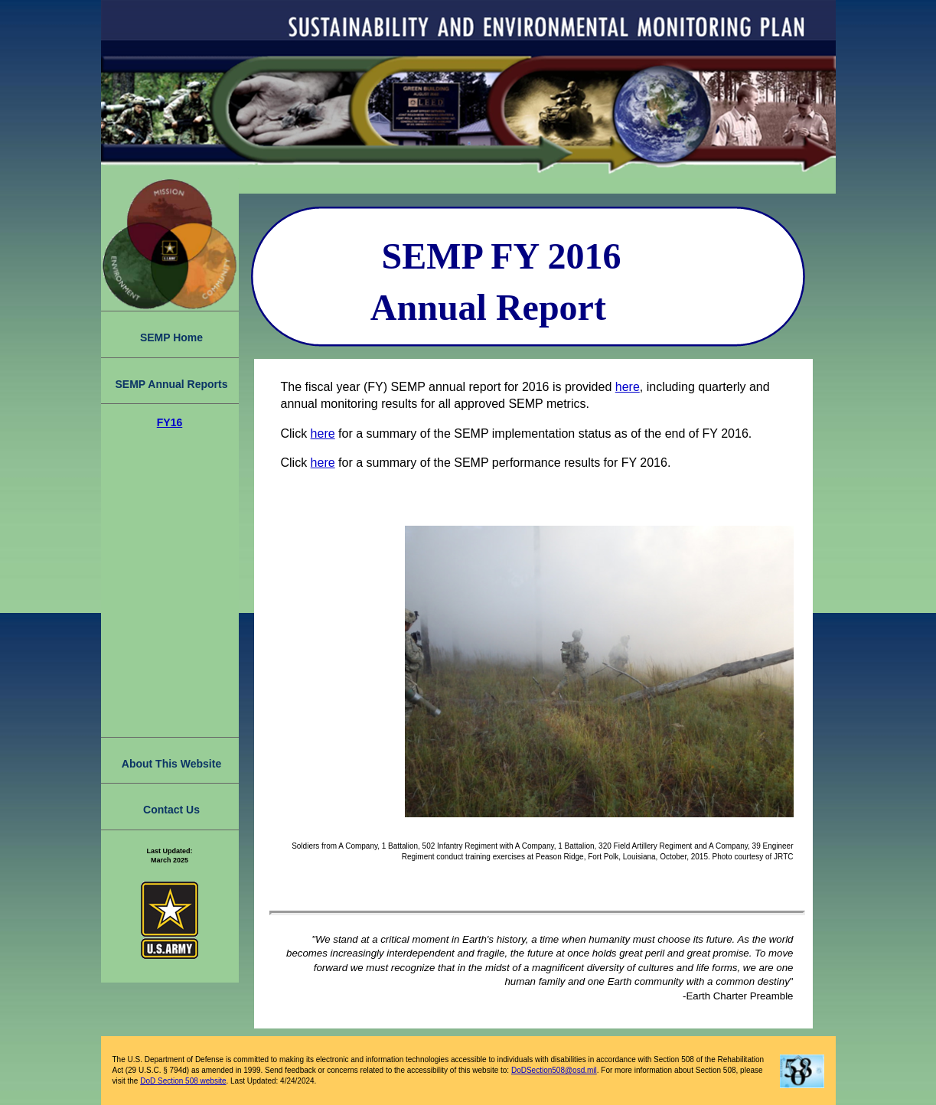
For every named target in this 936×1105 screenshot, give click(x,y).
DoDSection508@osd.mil (554, 1070)
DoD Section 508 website (183, 1081)
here (627, 386)
